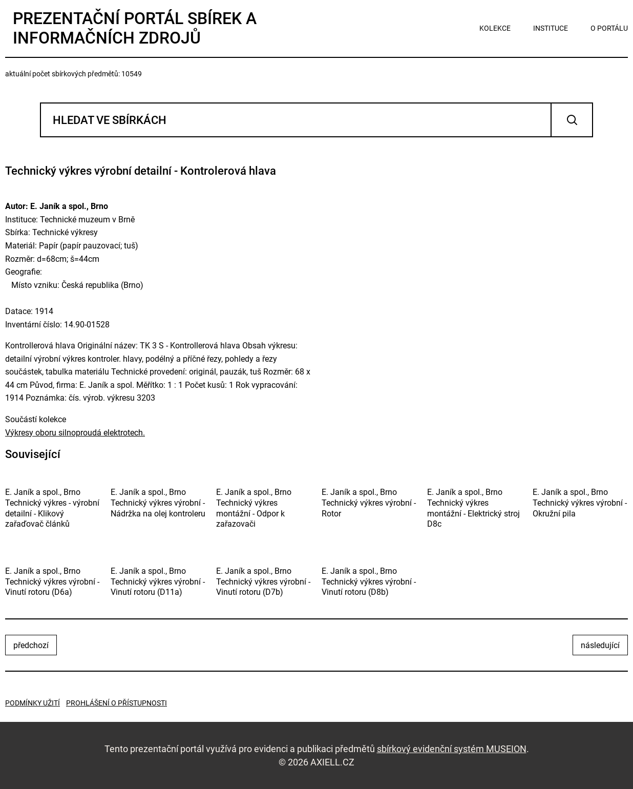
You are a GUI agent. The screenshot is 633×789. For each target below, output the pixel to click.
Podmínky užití (32, 703)
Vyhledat (572, 119)
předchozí (31, 645)
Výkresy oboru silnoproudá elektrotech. (75, 433)
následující (600, 645)
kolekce (495, 28)
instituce (550, 28)
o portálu (609, 28)
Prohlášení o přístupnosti (116, 703)
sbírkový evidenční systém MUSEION (451, 748)
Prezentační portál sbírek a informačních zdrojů (135, 28)
